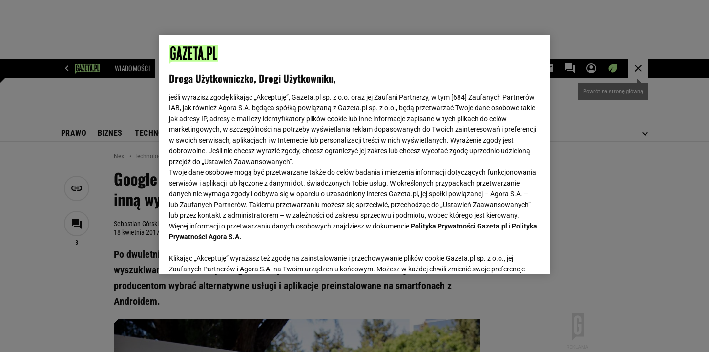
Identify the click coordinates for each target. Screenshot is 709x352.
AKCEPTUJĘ (507, 255)
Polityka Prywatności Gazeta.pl (459, 226)
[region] (354, 154)
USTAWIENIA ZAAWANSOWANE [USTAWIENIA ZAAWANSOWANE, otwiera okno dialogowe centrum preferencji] (232, 255)
